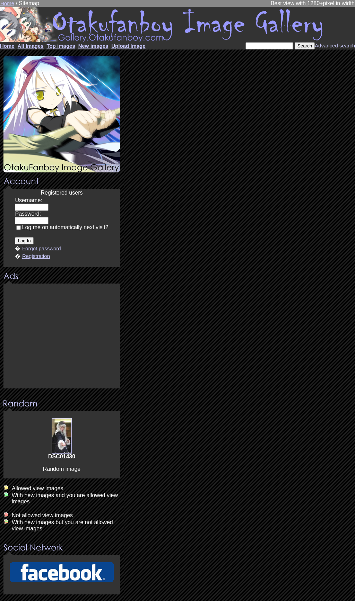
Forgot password (41, 248)
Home (7, 3)
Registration (36, 256)
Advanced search (335, 45)
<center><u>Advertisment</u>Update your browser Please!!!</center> (61, 336)
